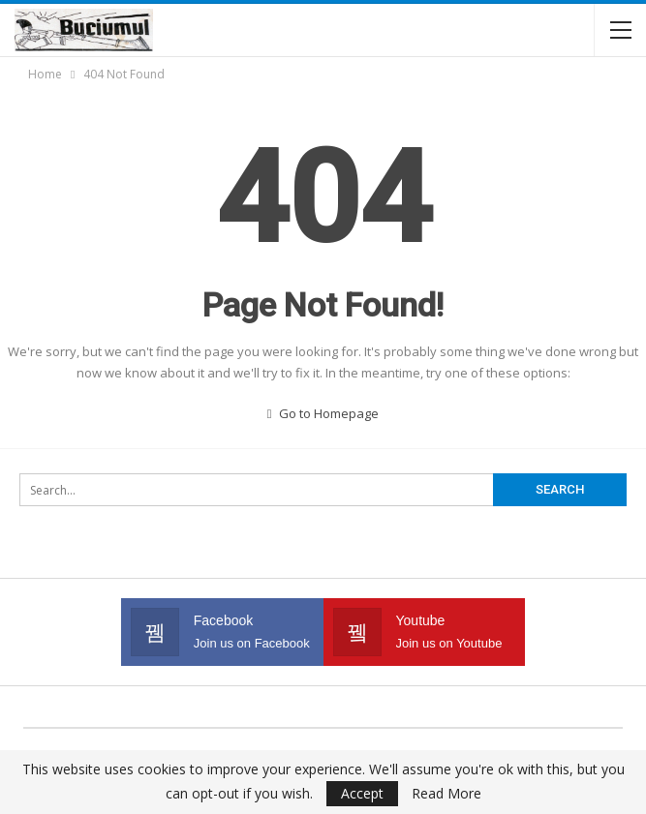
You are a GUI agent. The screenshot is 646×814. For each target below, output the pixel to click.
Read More (446, 793)
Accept (362, 793)
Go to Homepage (323, 413)
